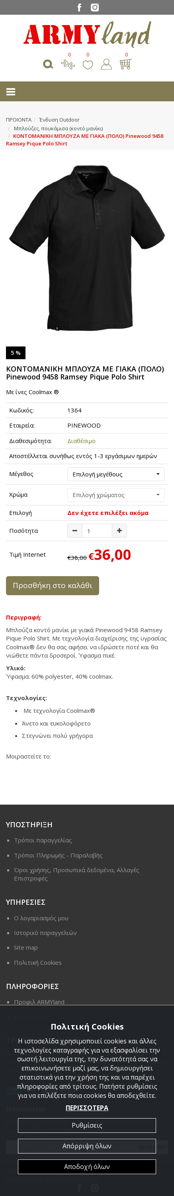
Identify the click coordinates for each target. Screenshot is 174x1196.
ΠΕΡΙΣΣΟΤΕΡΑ (87, 1107)
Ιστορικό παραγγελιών (45, 933)
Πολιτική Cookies (38, 962)
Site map (26, 947)
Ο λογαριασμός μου (41, 918)
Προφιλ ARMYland (39, 1002)
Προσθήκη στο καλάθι (52, 585)
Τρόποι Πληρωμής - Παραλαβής (58, 855)
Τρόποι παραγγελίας (43, 840)
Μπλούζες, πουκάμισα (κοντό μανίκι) (58, 128)
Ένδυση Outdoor (59, 119)
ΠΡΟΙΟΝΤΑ (18, 119)
